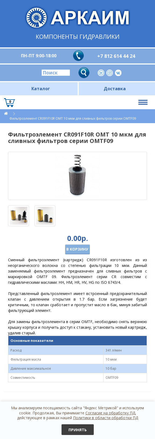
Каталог (40, 89)
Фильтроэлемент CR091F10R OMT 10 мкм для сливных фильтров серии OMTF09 (72, 118)
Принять (78, 429)
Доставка (115, 89)
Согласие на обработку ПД (110, 412)
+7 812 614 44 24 (116, 56)
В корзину (77, 249)
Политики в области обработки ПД (105, 417)
